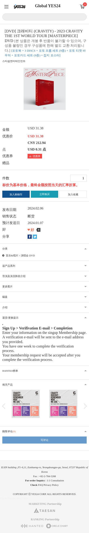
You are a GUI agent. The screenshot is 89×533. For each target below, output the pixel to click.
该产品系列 (8, 265)
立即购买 (44, 194)
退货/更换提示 (10, 317)
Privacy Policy (51, 484)
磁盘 (4, 296)
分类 (4, 248)
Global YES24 (48, 6)
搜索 (82, 17)
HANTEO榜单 (10, 370)
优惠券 (34, 156)
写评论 (44, 440)
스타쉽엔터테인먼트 (13, 61)
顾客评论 (9, 431)
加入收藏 (73, 194)
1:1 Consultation (55, 480)
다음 (85, 406)
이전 (3, 406)
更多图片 (7, 286)
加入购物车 (16, 194)
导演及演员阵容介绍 (13, 276)
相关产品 (7, 384)
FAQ (40, 484)
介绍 (4, 307)
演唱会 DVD (28, 255)
